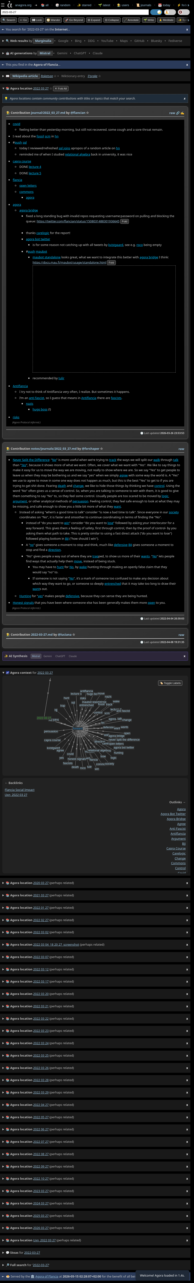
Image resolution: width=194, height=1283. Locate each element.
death (62, 486)
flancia (17, 179)
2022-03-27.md (42, 634)
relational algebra (77, 154)
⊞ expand (94, 20)
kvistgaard (115, 244)
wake (83, 567)
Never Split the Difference (31, 460)
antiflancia (178, 834)
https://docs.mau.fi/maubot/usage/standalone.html (69, 262)
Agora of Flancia (46, 1276)
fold (124, 221)
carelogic (42, 232)
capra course (22, 161)
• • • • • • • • (95, 41)
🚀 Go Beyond (74, 20)
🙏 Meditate (166, 20)
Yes (23, 465)
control (159, 486)
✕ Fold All (61, 88)
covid (16, 123)
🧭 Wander (53, 20)
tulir (61, 378)
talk (175, 460)
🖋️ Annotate (131, 20)
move (78, 561)
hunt (60, 567)
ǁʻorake (92, 76)
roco (139, 244)
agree (124, 475)
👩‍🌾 (8, 112)
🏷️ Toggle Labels (170, 683)
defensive (121, 545)
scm (47, 136)
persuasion (80, 501)
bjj (184, 843)
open (151, 602)
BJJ (67, 538)
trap (95, 556)
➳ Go (23, 20)
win (66, 523)
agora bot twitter (38, 239)
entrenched (112, 583)
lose (110, 523)
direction (54, 550)
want (117, 506)
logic (165, 496)
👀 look (37, 20)
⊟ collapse (112, 20)
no (32, 545)
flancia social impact (19, 790)
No (54, 460)
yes (40, 596)
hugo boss (40, 409)
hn (56, 136)
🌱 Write (149, 20)
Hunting (25, 596)
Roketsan (47, 76)
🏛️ (32, 1276)
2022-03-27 (32, 1252)
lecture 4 (35, 167)
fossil (40, 136)
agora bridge (28, 210)
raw (172, 113)
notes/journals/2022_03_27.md (54, 448)
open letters (28, 185)
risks (16, 417)
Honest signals (23, 602)
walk (156, 460)
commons (26, 191)
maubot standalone (47, 257)
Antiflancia (20, 386)
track (112, 460)
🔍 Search (8, 20)
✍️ (182, 113)
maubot (41, 251)
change (78, 486)
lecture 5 (35, 173)
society (174, 512)
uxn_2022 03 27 (16, 795)
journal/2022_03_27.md (48, 112)
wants (145, 556)
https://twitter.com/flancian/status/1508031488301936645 (78, 221)
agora (30, 197)
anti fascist (36, 397)
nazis (29, 403)
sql (25, 142)
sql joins (64, 148)
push (18, 142)
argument (20, 501)
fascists (116, 397)
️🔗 (178, 113)
